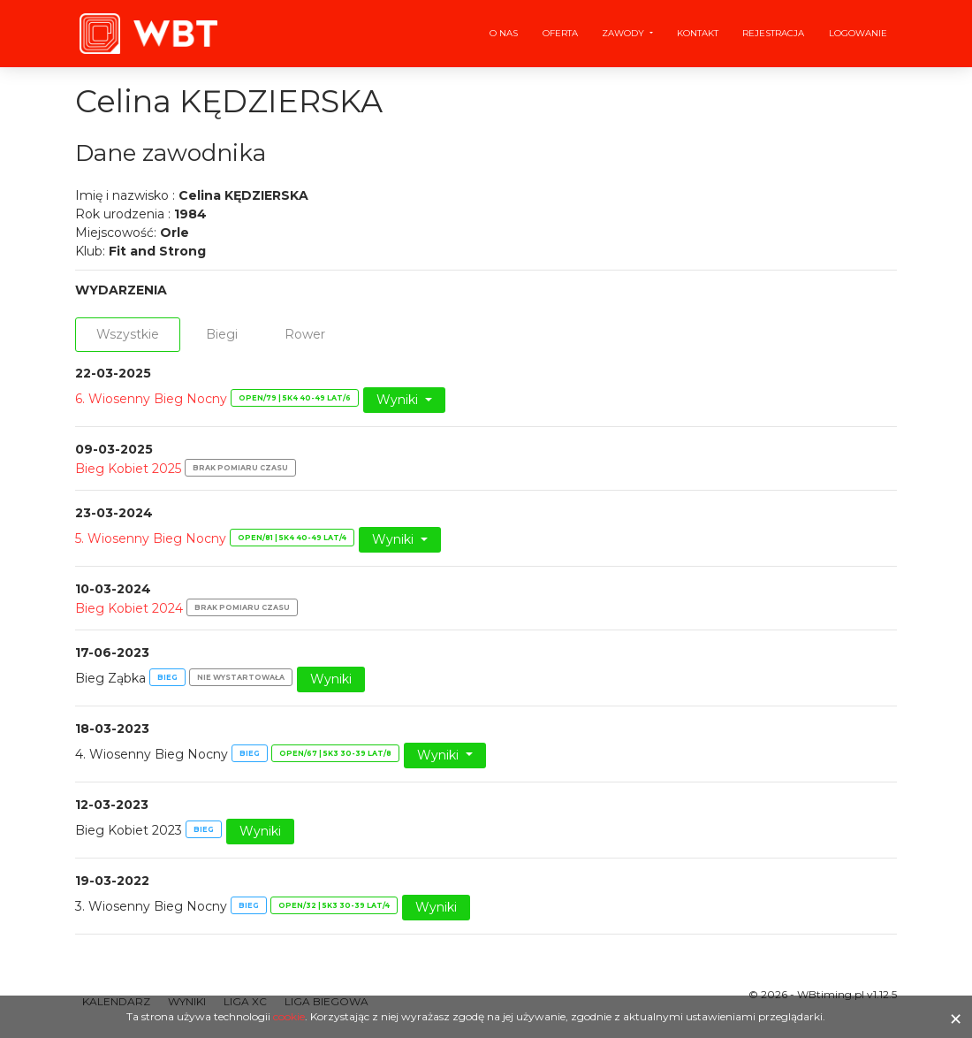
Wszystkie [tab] (127, 334)
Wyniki (398, 400)
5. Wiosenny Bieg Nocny (150, 538)
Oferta (560, 33)
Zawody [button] (624, 33)
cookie (289, 1016)
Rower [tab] (305, 334)
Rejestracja (773, 33)
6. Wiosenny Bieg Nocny (151, 399)
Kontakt (697, 33)
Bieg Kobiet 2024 (129, 608)
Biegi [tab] (222, 334)
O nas (504, 33)
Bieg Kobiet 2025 (128, 469)
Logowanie (858, 33)
